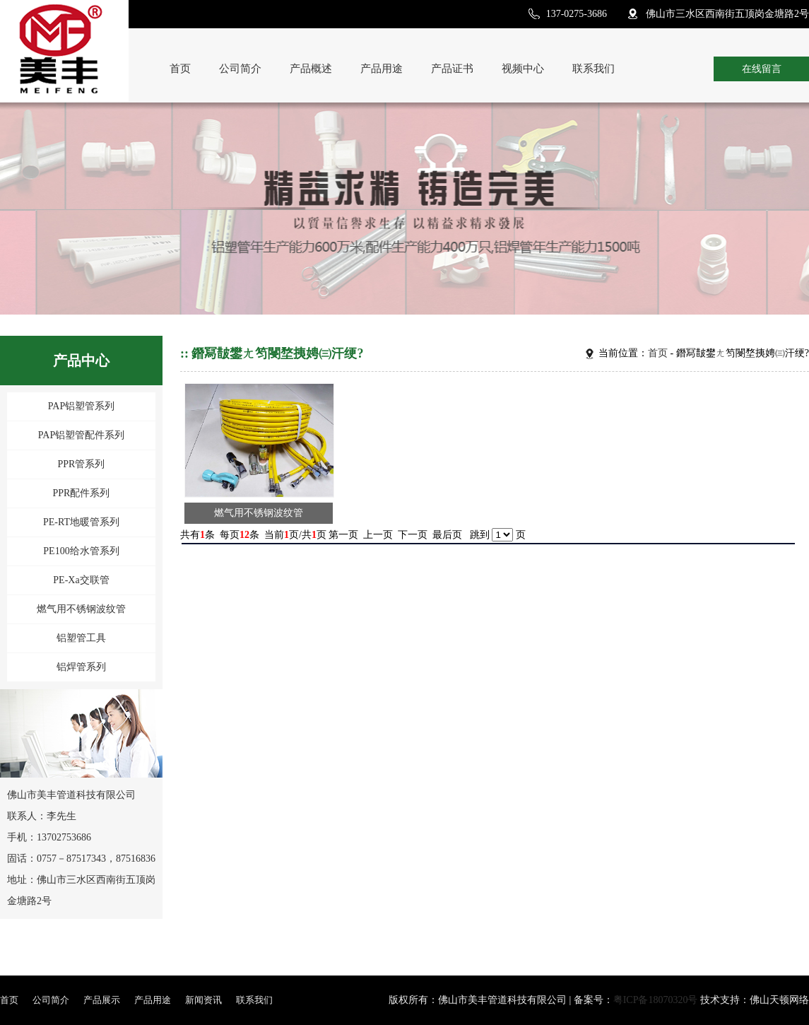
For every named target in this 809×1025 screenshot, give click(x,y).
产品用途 (381, 68)
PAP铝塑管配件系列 (81, 435)
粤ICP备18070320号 (655, 1000)
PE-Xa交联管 (81, 580)
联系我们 (593, 68)
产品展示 (101, 1000)
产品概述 (311, 68)
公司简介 (240, 68)
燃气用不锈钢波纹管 (81, 609)
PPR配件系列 (81, 493)
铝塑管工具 (81, 638)
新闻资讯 (203, 1000)
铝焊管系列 (81, 667)
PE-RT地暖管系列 (81, 522)
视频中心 (523, 68)
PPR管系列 (81, 464)
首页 (180, 68)
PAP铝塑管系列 (81, 406)
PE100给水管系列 (81, 551)
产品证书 (452, 68)
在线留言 (761, 69)
